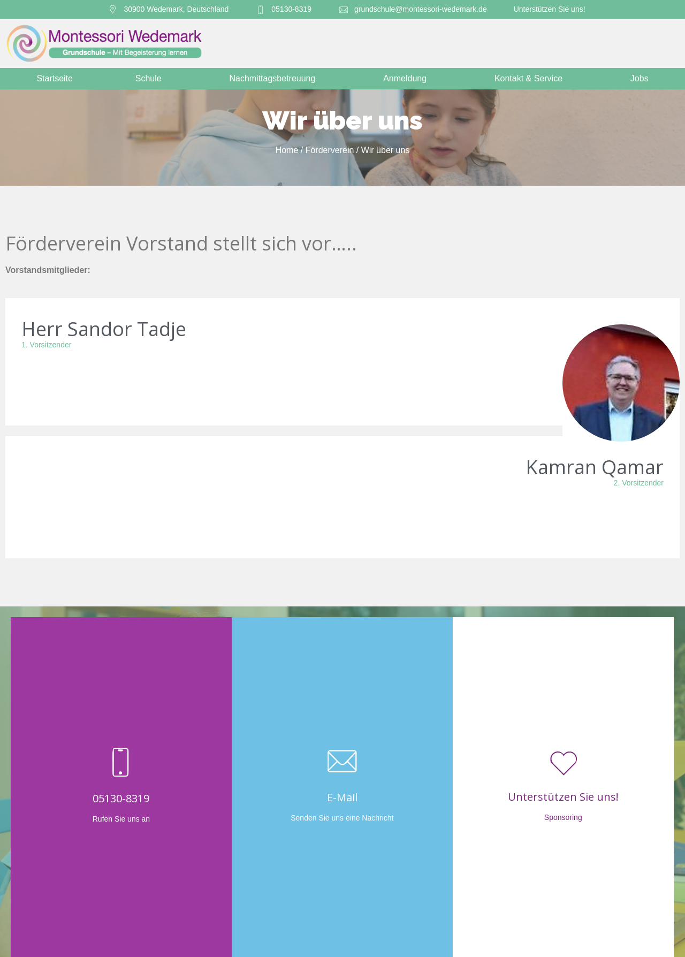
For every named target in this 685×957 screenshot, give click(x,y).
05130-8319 (121, 798)
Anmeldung (407, 78)
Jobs (639, 78)
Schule (151, 78)
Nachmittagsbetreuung (275, 78)
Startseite (54, 78)
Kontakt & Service (531, 78)
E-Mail (342, 797)
